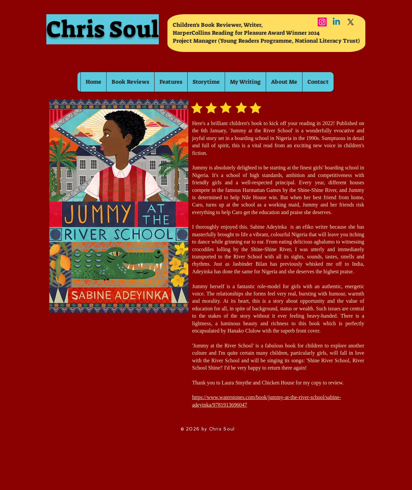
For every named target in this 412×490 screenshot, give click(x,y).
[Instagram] (322, 22)
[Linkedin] (336, 22)
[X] (350, 22)
